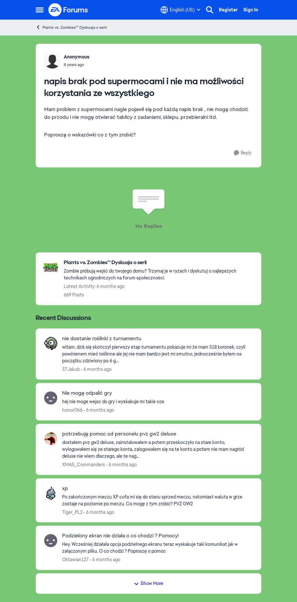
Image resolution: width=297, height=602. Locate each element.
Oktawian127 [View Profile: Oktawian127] (75, 559)
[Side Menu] (39, 10)
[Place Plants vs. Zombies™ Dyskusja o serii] (159, 262)
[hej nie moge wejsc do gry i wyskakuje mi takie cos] (157, 401)
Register (228, 10)
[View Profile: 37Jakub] (50, 343)
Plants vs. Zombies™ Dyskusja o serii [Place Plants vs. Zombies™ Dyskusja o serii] (71, 27)
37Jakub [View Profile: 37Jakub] (71, 369)
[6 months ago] (96, 369)
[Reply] (243, 153)
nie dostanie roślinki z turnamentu (101, 338)
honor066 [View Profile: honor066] (72, 410)
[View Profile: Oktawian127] (50, 540)
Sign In (250, 10)
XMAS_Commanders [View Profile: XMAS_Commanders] (83, 464)
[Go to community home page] (68, 9)
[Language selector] (180, 9)
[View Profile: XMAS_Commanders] (50, 438)
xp (65, 488)
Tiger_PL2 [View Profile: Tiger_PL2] (72, 512)
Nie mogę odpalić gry (87, 393)
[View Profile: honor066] (50, 397)
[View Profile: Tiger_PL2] (50, 493)
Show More (148, 583)
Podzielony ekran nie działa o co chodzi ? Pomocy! (120, 535)
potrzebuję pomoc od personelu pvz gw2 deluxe (119, 434)
